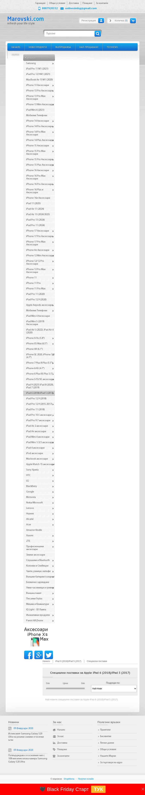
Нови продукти (38, 46)
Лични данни (107, 743)
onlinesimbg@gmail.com (81, 8)
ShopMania (69, 779)
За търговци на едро (111, 762)
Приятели (105, 730)
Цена (65, 683)
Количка (133, 20)
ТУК (98, 789)
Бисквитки (105, 736)
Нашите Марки (108, 756)
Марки (15, 54)
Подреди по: (113, 683)
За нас (60, 736)
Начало (15, 46)
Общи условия (108, 749)
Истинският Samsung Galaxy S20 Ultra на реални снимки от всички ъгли (26, 736)
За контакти (63, 756)
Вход (101, 20)
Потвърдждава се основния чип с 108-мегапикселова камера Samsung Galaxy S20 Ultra (27, 758)
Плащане (62, 749)
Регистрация (88, 20)
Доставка (62, 743)
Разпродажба (63, 46)
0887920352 (50, 8)
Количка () (121, 20)
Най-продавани (88, 46)
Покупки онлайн (86, 779)
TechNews (112, 46)
